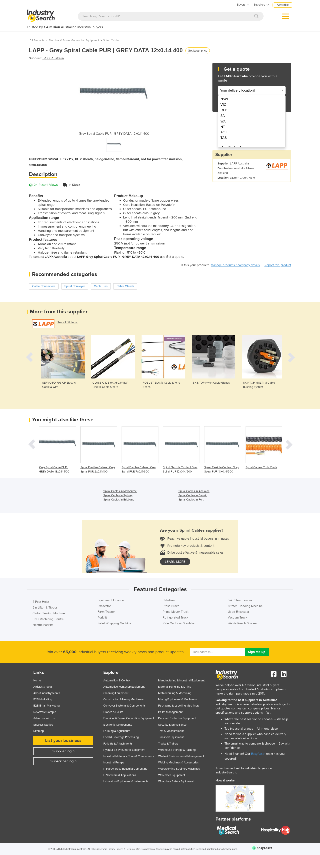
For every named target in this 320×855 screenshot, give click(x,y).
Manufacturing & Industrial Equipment (181, 680)
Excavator (104, 606)
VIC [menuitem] (223, 104)
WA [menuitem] (223, 121)
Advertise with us (44, 718)
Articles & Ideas (42, 687)
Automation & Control (116, 680)
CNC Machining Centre (48, 619)
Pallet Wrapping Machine (114, 623)
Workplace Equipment (171, 775)
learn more (175, 562)
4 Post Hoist (40, 602)
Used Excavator (238, 612)
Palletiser (169, 600)
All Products (37, 40)
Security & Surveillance (172, 725)
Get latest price (197, 50)
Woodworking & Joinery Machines (179, 769)
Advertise (283, 5)
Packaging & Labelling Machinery (178, 705)
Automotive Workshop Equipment (124, 687)
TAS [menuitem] (223, 138)
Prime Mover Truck (175, 612)
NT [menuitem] (222, 127)
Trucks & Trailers (168, 743)
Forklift (102, 617)
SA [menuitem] (222, 116)
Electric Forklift (42, 625)
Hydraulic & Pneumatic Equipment (124, 750)
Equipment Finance (111, 600)
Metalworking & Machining (174, 693)
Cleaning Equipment (115, 693)
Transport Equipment (171, 737)
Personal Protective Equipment (177, 718)
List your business (63, 740)
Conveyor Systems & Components (124, 705)
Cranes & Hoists (113, 712)
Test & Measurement (171, 731)
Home (37, 680)
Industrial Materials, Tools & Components (128, 756)
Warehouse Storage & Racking (177, 750)
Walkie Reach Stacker (242, 623)
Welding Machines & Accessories (178, 762)
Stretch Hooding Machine (245, 606)
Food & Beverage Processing (121, 737)
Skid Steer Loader (240, 600)
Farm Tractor (106, 612)
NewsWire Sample (44, 712)
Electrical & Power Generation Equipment (73, 40)
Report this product (277, 265)
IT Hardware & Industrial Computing (125, 769)
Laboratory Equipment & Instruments (125, 781)
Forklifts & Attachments (117, 743)
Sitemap (38, 731)
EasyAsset (258, 754)
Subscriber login (63, 761)
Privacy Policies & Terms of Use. (124, 849)
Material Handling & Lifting (174, 687)
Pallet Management (170, 712)
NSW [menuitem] (224, 99)
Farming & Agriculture (116, 731)
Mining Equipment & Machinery (177, 699)
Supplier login (63, 751)
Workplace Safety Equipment (176, 781)
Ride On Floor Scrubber (179, 623)
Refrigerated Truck (175, 617)
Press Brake (171, 606)
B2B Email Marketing (46, 705)
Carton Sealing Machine (48, 613)
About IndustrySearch (46, 693)
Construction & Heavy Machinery (123, 699)
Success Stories (43, 725)
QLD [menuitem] (223, 110)
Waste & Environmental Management (181, 756)
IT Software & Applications (119, 775)
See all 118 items (67, 322)
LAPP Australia (53, 58)
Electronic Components (117, 725)
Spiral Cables (111, 40)
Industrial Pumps (113, 762)
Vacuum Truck (237, 617)
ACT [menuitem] (223, 132)
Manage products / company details (235, 265)
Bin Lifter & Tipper (44, 607)
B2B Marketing (42, 699)
